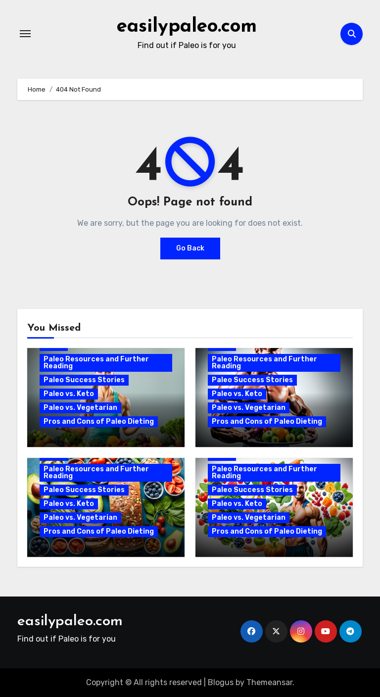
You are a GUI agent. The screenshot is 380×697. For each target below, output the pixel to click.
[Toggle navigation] (25, 34)
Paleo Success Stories (84, 380)
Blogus (221, 682)
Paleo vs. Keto (69, 394)
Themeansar (269, 682)
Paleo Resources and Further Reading (96, 362)
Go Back (190, 248)
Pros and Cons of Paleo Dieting (99, 421)
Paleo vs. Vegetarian (80, 407)
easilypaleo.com (187, 27)
